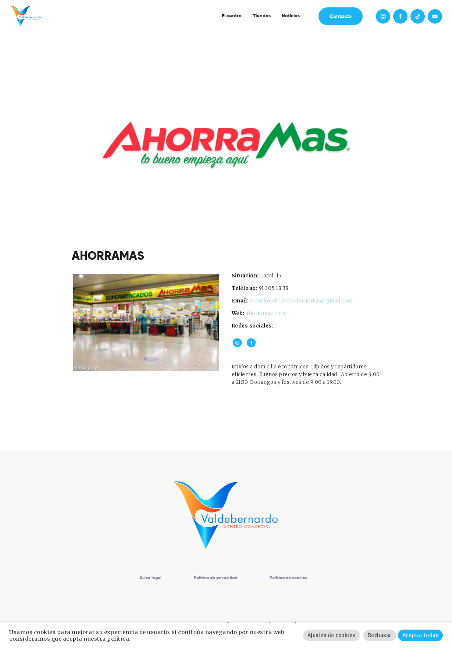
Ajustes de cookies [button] (331, 635)
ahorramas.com (265, 313)
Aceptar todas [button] (420, 635)
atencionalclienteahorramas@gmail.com (301, 301)
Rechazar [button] (380, 635)
